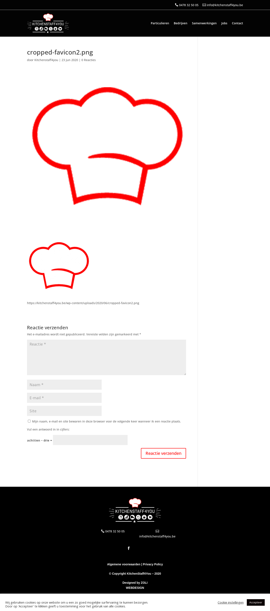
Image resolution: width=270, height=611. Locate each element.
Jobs (224, 23)
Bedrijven (180, 23)
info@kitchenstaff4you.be (225, 5)
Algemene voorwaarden (123, 564)
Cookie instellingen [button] (231, 602)
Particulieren (160, 23)
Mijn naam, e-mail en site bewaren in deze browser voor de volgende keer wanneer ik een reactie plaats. (106, 421)
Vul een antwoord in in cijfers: (48, 429)
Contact (237, 23)
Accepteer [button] (255, 602)
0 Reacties (88, 60)
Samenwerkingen (204, 23)
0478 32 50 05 (188, 5)
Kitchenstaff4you (46, 60)
